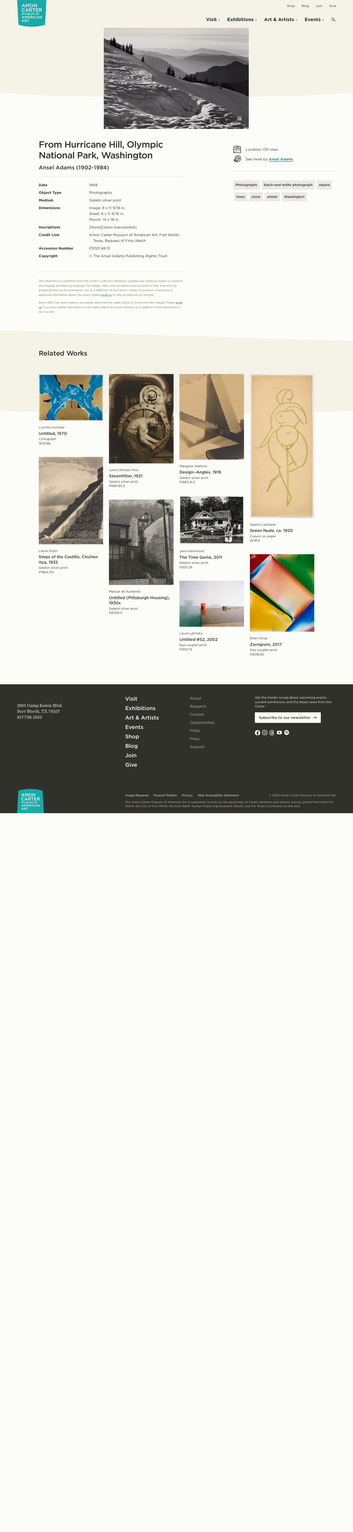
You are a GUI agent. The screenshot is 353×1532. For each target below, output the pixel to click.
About (195, 698)
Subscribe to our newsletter (285, 717)
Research (198, 706)
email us (106, 295)
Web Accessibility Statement (218, 795)
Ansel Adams (281, 159)
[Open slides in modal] (239, 119)
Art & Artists (142, 717)
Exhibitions (140, 708)
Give (332, 6)
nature (324, 185)
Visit (131, 698)
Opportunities (202, 722)
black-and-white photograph (288, 185)
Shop (291, 6)
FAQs (195, 730)
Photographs (246, 185)
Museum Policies (165, 795)
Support (197, 747)
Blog (305, 6)
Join (319, 6)
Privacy (187, 795)
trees (240, 197)
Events (134, 727)
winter (272, 197)
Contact (197, 714)
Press (194, 739)
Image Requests (137, 795)
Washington (294, 197)
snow (255, 197)
